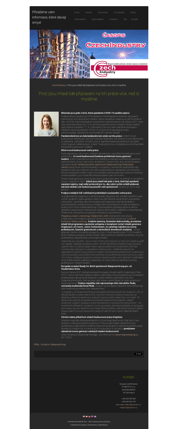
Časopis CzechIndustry (89, 425)
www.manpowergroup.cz (126, 334)
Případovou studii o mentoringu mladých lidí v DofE (84, 216)
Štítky (36, 344)
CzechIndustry (58, 85)
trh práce (45, 344)
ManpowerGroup (58, 344)
